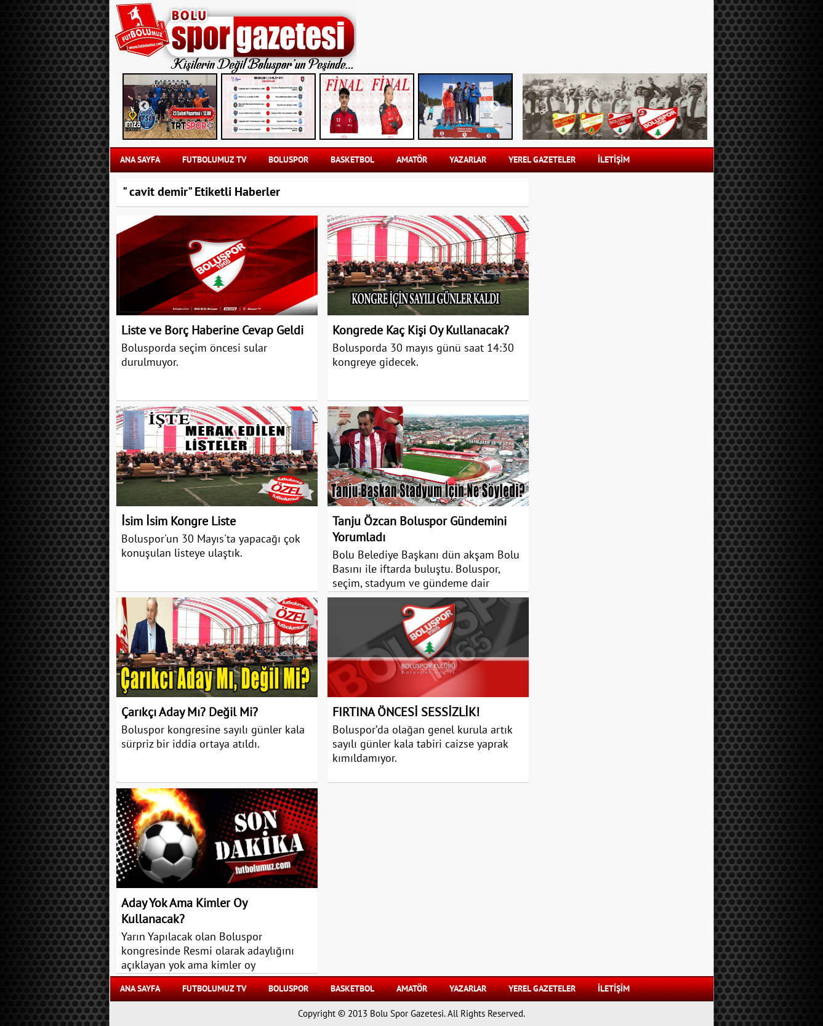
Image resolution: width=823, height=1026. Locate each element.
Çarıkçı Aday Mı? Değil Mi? (189, 712)
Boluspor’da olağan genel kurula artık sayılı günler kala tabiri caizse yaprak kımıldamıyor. (422, 744)
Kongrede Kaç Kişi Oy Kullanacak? (420, 330)
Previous (144, 106)
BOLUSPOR (288, 160)
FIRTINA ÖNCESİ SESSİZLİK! (406, 712)
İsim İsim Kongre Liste (178, 521)
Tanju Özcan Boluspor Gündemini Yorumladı (419, 529)
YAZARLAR (467, 160)
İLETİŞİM (614, 160)
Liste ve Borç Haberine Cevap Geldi (212, 330)
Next (495, 106)
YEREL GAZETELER (542, 160)
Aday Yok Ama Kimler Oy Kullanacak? (184, 911)
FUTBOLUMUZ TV (214, 160)
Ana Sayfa (140, 160)
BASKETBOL (352, 160)
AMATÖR (411, 160)
